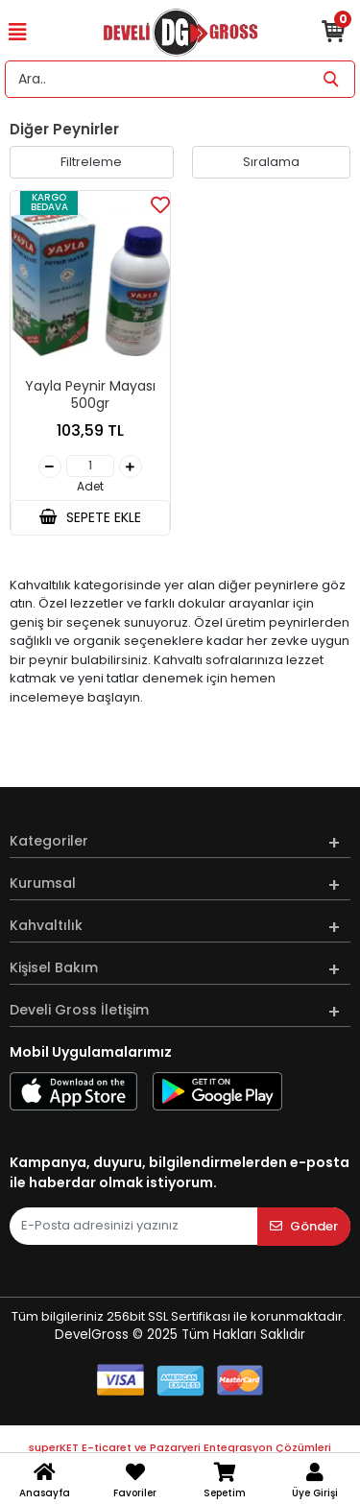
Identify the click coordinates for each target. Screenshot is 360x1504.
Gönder (304, 1226)
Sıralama (271, 162)
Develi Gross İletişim (79, 1009)
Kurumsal (43, 883)
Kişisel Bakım (54, 967)
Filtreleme (91, 162)
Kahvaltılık (46, 925)
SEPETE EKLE (90, 517)
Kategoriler (49, 840)
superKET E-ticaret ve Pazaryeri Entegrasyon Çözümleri (180, 1447)
